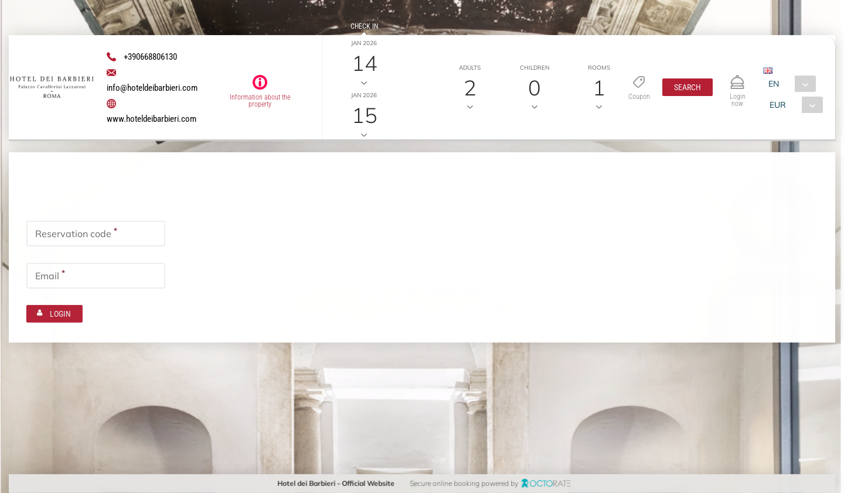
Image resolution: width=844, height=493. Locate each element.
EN (773, 83)
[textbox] (95, 232)
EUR (778, 105)
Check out (364, 78)
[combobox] (789, 83)
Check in (364, 26)
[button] (687, 87)
